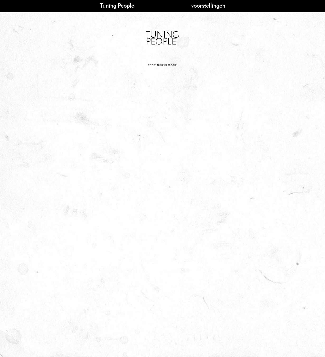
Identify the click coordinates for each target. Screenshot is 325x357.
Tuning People (117, 5)
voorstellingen (208, 5)
